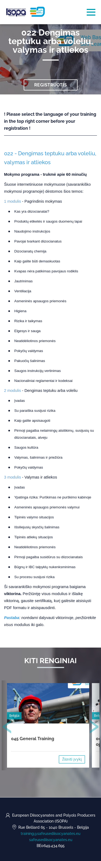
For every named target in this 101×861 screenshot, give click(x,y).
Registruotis (50, 84)
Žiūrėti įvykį (72, 759)
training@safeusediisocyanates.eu (50, 833)
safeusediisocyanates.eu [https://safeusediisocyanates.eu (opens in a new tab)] (50, 840)
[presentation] (7, 727)
